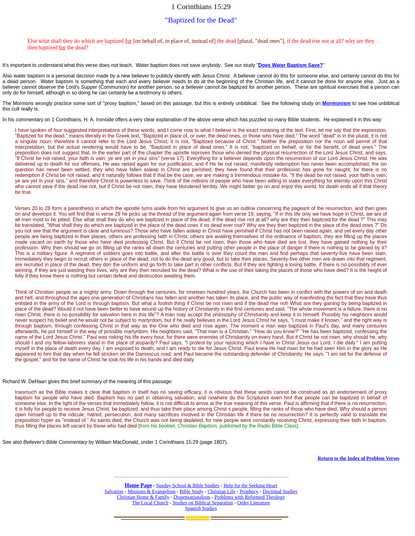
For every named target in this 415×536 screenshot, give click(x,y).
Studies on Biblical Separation (203, 502)
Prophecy (249, 491)
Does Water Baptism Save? (290, 65)
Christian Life (221, 491)
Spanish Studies (201, 508)
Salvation (114, 491)
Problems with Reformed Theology (249, 497)
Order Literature (253, 502)
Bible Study (191, 491)
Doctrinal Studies (280, 491)
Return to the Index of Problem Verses (358, 458)
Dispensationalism (191, 497)
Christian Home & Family (143, 497)
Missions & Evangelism (152, 491)
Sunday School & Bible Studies (187, 485)
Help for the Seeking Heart (250, 485)
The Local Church (150, 502)
